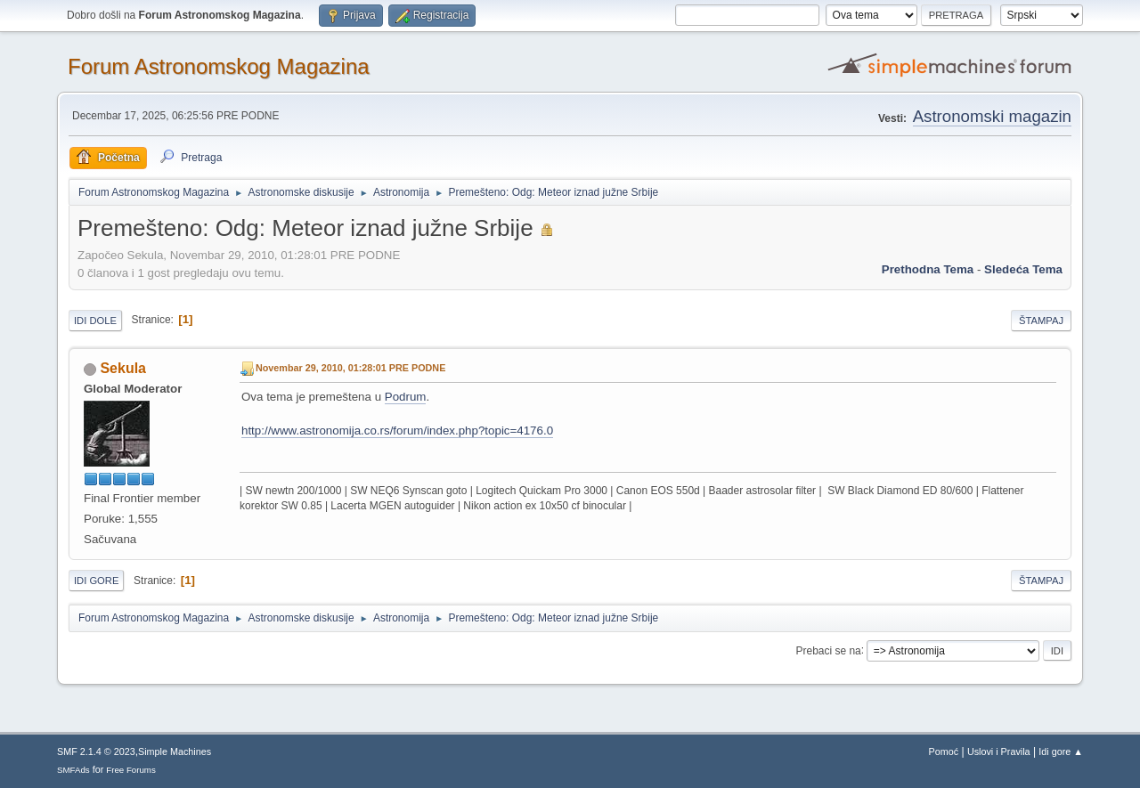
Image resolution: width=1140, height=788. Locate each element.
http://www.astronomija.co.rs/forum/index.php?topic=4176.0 (397, 430)
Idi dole (95, 320)
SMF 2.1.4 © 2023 (96, 751)
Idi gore (96, 580)
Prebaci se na (828, 650)
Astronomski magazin (992, 116)
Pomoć (944, 751)
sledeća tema (1023, 269)
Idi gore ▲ (1060, 751)
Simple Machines (174, 751)
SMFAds (73, 770)
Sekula (123, 368)
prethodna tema (927, 269)
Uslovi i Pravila (998, 751)
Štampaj (1041, 320)
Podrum (406, 396)
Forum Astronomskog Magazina (219, 66)
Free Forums (131, 770)
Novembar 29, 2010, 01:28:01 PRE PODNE (350, 367)
